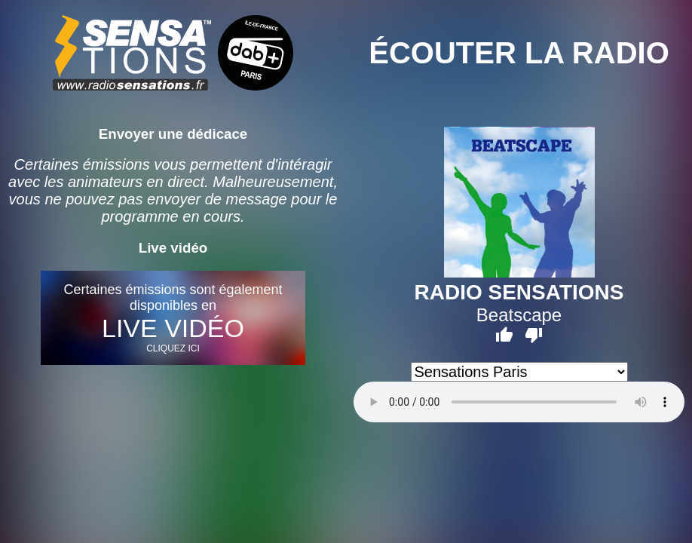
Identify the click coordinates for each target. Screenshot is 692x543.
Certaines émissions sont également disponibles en (173, 318)
